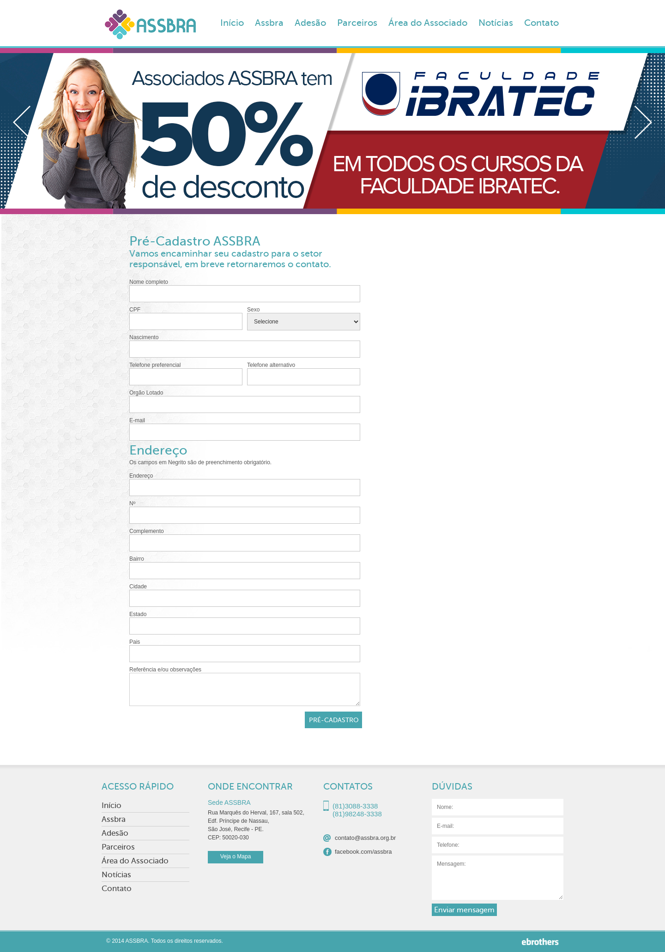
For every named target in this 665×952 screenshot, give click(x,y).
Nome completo (244, 290)
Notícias (495, 23)
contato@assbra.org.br (365, 837)
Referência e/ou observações (244, 686)
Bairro (244, 567)
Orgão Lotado (244, 401)
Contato (541, 23)
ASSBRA (150, 27)
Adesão (310, 23)
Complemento (244, 539)
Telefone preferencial (185, 373)
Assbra (269, 23)
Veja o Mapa (235, 856)
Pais (244, 650)
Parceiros (357, 23)
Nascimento (244, 346)
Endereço (244, 484)
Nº (244, 512)
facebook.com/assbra (363, 851)
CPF (185, 318)
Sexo (303, 318)
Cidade (244, 595)
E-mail (244, 429)
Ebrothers (540, 941)
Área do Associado (427, 23)
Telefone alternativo (303, 373)
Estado (244, 623)
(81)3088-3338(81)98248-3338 (357, 807)
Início (232, 23)
